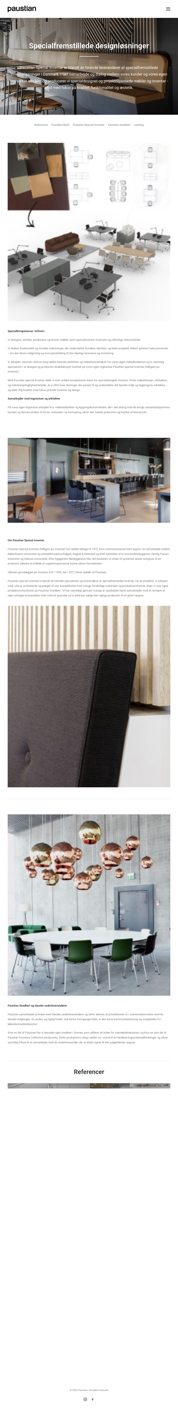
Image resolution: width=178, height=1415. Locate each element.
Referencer (41, 124)
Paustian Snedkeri (119, 124)
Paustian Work (61, 124)
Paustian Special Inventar (88, 124)
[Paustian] (22, 9)
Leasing (139, 124)
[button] (168, 9)
